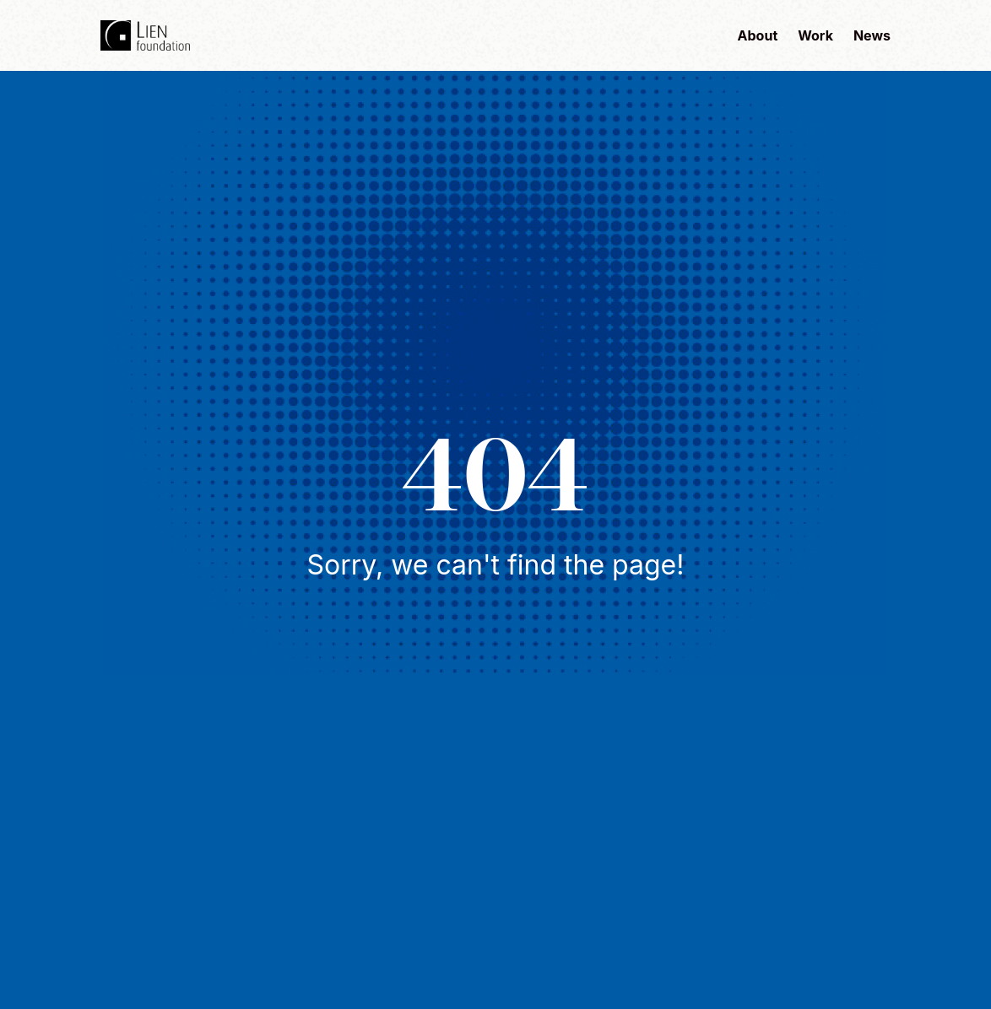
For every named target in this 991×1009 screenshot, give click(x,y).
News (872, 35)
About (758, 35)
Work (815, 35)
